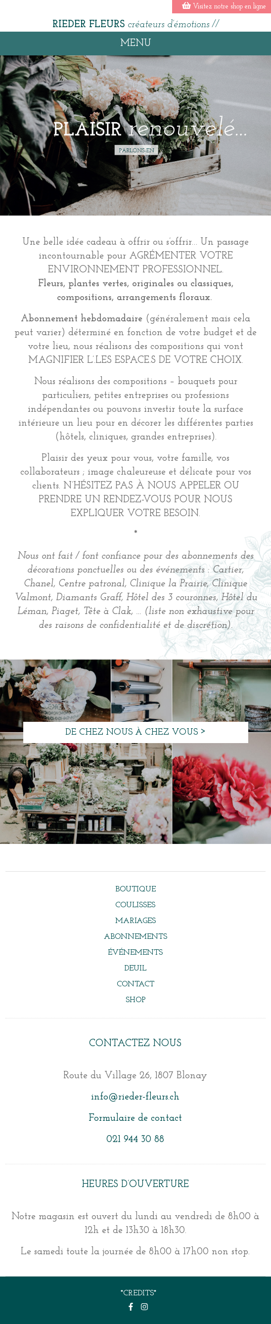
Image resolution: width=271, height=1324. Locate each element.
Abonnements (135, 937)
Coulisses (135, 905)
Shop (135, 1000)
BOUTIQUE (135, 889)
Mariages (135, 921)
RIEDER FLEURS (135, 25)
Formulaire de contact (135, 1118)
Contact (135, 984)
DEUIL (135, 968)
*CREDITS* (138, 1293)
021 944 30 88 (135, 1140)
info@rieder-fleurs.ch (135, 1097)
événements (135, 953)
